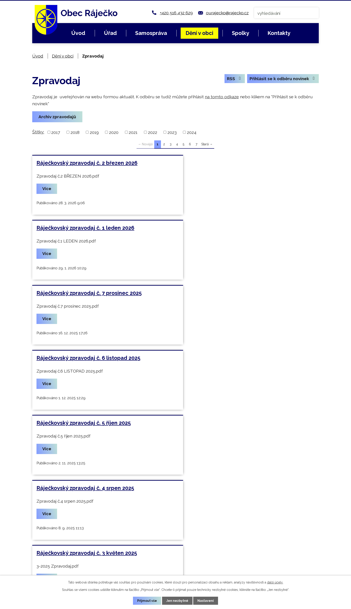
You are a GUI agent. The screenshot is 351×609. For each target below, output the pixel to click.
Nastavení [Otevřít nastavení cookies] (206, 600)
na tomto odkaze (222, 96)
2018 (75, 132)
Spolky (240, 33)
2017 (55, 132)
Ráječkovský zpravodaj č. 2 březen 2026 (86, 163)
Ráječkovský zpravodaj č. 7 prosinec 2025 (89, 228)
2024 (191, 132)
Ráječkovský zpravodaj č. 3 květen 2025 (86, 360)
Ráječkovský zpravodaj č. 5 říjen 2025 (83, 294)
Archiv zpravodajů (57, 116)
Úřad (110, 33)
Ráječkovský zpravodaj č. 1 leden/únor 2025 (92, 425)
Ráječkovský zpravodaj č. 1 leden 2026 (231, 163)
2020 (113, 132)
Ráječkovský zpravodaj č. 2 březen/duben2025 (241, 360)
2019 (94, 132)
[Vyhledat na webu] (286, 12)
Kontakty (279, 33)
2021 (133, 132)
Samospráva (151, 33)
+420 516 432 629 (176, 12)
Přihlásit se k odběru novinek (282, 78)
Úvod (78, 33)
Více (47, 189)
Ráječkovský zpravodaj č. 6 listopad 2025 (234, 228)
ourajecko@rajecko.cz (227, 12)
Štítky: (38, 131)
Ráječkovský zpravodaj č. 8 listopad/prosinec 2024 (247, 425)
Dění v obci (199, 33)
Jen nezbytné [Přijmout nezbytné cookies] (177, 600)
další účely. (275, 582)
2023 (172, 132)
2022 (152, 132)
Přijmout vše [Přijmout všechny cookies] (147, 600)
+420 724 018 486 (131, 554)
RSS (233, 78)
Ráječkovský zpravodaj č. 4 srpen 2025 (231, 294)
